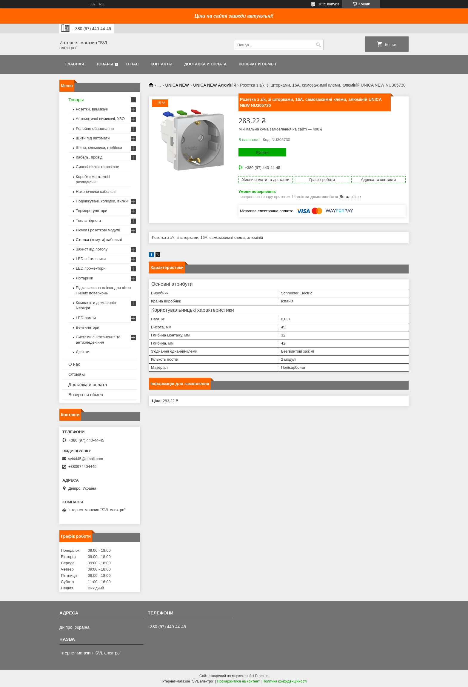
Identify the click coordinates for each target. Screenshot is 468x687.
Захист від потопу (91, 249)
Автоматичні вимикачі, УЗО (100, 118)
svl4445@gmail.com (85, 459)
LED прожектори (91, 268)
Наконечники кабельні (96, 191)
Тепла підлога (88, 220)
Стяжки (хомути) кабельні (99, 239)
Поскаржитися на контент (238, 681)
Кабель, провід (89, 157)
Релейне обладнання (95, 128)
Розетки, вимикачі (92, 109)
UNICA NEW (177, 85)
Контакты (162, 64)
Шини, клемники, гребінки (99, 147)
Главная (74, 64)
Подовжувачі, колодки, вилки (102, 201)
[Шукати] (318, 45)
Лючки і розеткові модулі (98, 230)
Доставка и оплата (205, 64)
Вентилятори (87, 327)
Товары (104, 64)
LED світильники (91, 258)
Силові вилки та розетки (97, 167)
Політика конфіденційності (285, 681)
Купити (262, 152)
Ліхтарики (84, 278)
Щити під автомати (93, 138)
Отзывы (76, 374)
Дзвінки (82, 352)
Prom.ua (262, 676)
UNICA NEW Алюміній (214, 85)
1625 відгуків (328, 4)
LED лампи (86, 318)
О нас (132, 64)
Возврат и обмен (257, 64)
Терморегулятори (91, 210)
